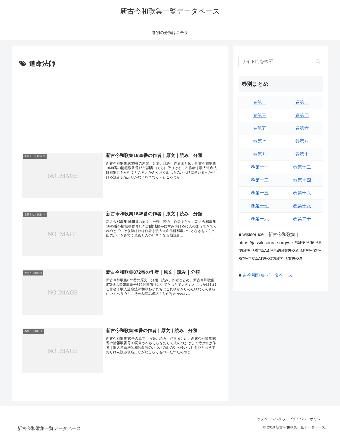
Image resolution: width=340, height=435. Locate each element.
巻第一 (259, 102)
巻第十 (302, 154)
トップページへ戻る (267, 419)
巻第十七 (260, 205)
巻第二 (302, 102)
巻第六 (302, 128)
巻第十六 (302, 192)
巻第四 (302, 115)
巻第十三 (260, 180)
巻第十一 (260, 167)
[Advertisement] (120, 107)
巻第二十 (302, 218)
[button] (318, 61)
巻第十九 (260, 218)
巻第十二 (302, 167)
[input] (281, 61)
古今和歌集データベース (267, 275)
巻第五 (259, 128)
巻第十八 (302, 205)
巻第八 (302, 141)
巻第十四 (302, 180)
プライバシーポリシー (305, 419)
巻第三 (259, 115)
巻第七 (259, 141)
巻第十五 (260, 192)
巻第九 (259, 154)
